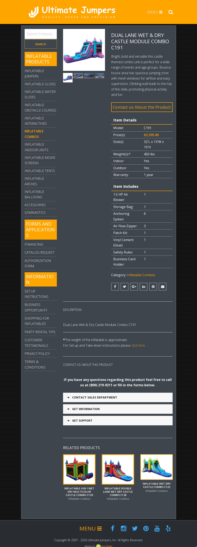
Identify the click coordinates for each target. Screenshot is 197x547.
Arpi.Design (104, 544)
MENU (154, 12)
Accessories (35, 205)
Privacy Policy (37, 353)
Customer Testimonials (36, 343)
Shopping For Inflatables (37, 321)
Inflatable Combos (141, 275)
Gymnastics (35, 212)
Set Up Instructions (36, 294)
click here (138, 345)
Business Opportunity (36, 307)
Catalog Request (40, 252)
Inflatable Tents (40, 171)
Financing (34, 244)
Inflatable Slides (40, 84)
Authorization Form (38, 263)
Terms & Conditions (35, 364)
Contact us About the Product (142, 107)
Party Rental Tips (40, 332)
